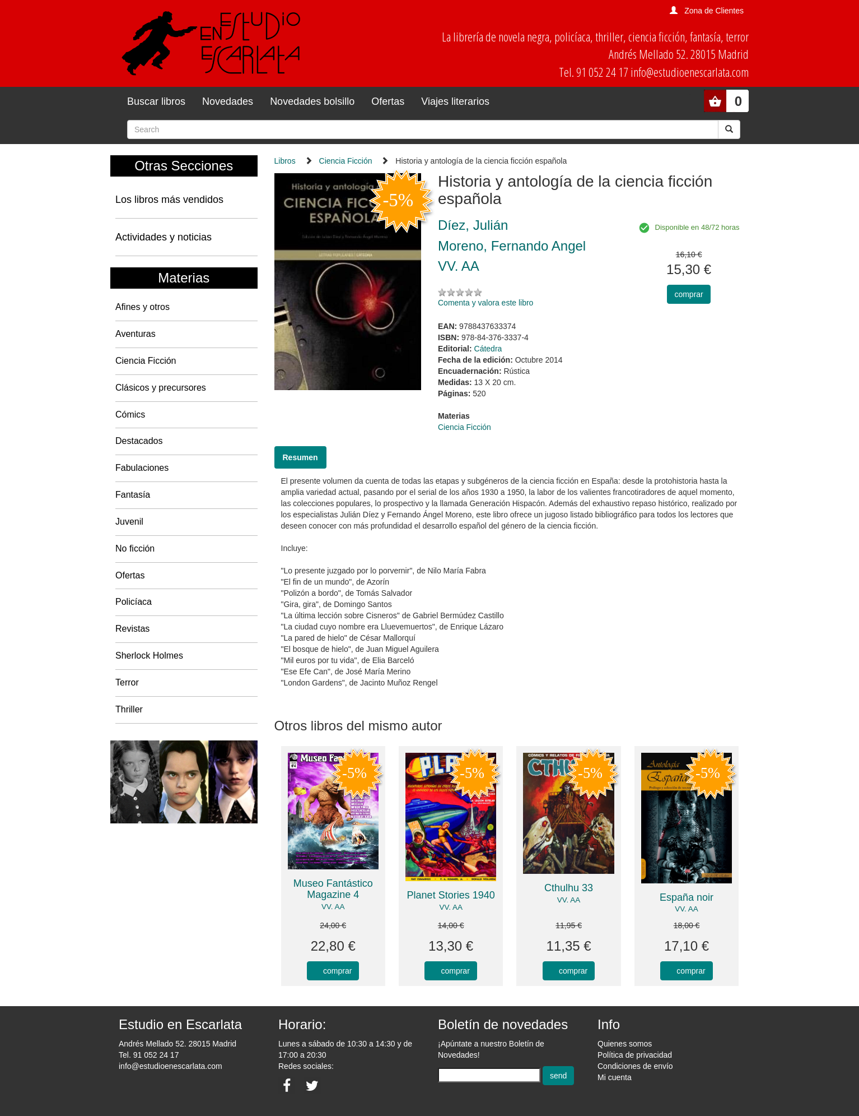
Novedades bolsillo (312, 101)
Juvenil (129, 521)
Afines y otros (142, 307)
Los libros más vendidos (169, 199)
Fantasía (132, 494)
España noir (686, 897)
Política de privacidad (634, 1054)
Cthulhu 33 (568, 887)
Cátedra (488, 348)
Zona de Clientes (714, 10)
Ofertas (387, 101)
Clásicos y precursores (160, 387)
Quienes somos (624, 1043)
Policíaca (133, 601)
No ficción (135, 548)
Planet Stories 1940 (451, 895)
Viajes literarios (455, 101)
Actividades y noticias (163, 237)
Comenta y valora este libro (485, 302)
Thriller (129, 709)
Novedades (227, 101)
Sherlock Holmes (149, 655)
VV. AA (333, 906)
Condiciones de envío (635, 1066)
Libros (285, 160)
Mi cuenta (614, 1077)
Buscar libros (156, 101)
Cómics (130, 414)
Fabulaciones (142, 468)
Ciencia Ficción (145, 360)
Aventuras (135, 334)
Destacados (139, 441)
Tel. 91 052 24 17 (149, 1054)
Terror (127, 682)
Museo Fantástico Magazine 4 (333, 889)
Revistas (132, 628)
